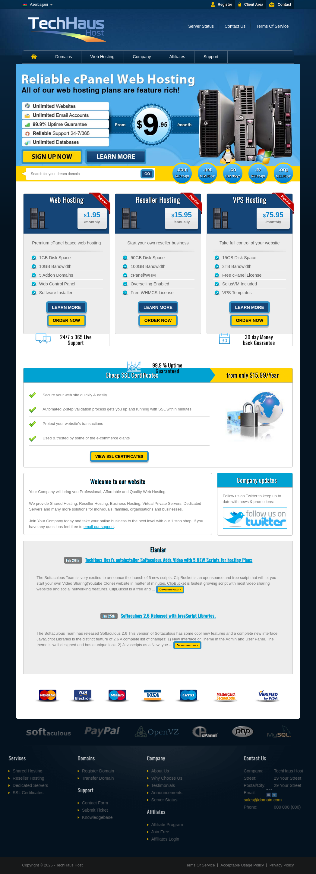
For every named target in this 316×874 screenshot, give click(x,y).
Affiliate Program (143, 824)
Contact (284, 4)
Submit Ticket (71, 810)
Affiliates (177, 56)
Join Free (136, 831)
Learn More (67, 307)
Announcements (142, 792)
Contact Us (235, 26)
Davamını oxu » (170, 589)
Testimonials (139, 785)
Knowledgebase (73, 817)
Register (225, 4)
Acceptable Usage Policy (242, 865)
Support (211, 56)
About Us (136, 771)
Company (142, 56)
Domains (63, 56)
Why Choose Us (142, 778)
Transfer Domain (74, 778)
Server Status (201, 26)
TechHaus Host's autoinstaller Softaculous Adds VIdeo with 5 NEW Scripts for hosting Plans (168, 559)
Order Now (67, 320)
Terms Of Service (272, 26)
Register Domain (74, 771)
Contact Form (71, 802)
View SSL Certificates (119, 456)
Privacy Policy (282, 865)
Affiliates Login (141, 839)
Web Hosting (102, 56)
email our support (99, 526)
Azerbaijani (39, 4)
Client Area (253, 4)
